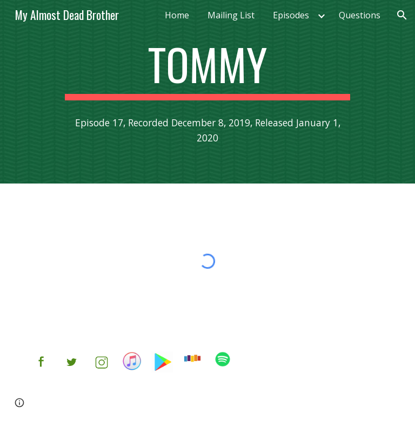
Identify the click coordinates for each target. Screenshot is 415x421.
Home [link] (177, 15)
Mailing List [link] (231, 15)
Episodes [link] (291, 15)
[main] (207, 69)
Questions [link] (359, 15)
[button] (402, 15)
